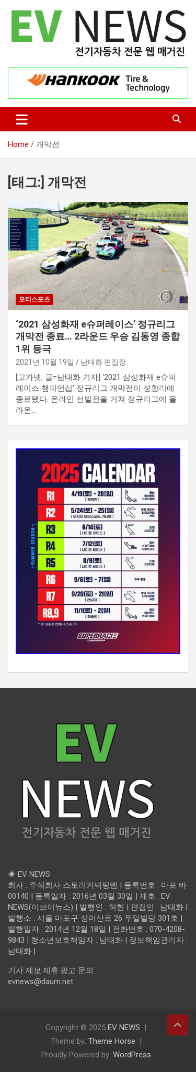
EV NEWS (124, 1027)
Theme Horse (111, 1041)
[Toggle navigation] (22, 119)
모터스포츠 (34, 299)
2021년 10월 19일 (45, 362)
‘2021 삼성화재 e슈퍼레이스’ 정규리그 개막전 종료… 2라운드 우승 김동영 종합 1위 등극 (98, 336)
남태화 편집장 (103, 362)
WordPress (132, 1054)
